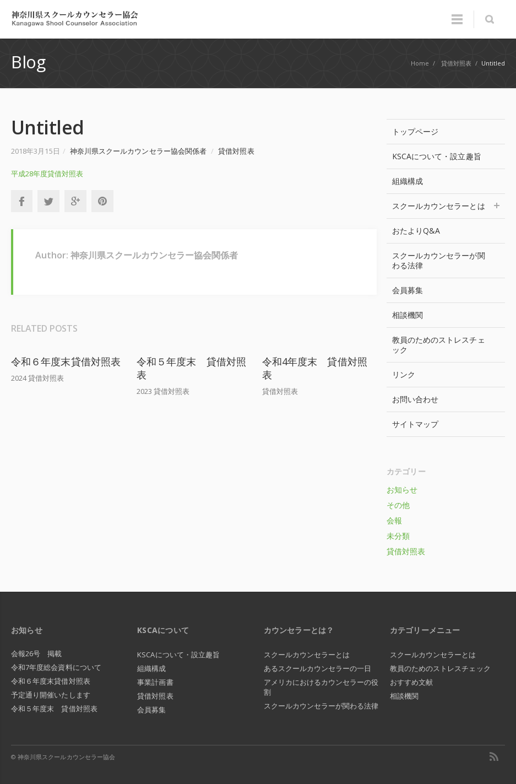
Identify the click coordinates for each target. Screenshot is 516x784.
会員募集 (407, 290)
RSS (494, 756)
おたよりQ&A (416, 230)
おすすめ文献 (411, 682)
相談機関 (407, 315)
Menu (457, 19)
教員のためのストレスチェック (438, 344)
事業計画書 (155, 682)
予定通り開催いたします (50, 695)
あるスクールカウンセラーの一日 (318, 668)
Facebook (21, 201)
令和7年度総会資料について (56, 667)
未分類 (398, 536)
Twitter (48, 201)
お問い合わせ (415, 399)
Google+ (75, 201)
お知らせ (402, 489)
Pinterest (102, 201)
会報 (394, 520)
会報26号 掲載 (36, 653)
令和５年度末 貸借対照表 (54, 708)
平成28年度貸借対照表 (47, 174)
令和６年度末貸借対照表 (66, 361)
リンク (403, 374)
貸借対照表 (236, 151)
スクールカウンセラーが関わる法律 (438, 260)
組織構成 (407, 181)
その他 (398, 505)
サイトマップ (415, 424)
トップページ (415, 131)
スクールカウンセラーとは (445, 206)
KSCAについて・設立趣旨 (436, 156)
